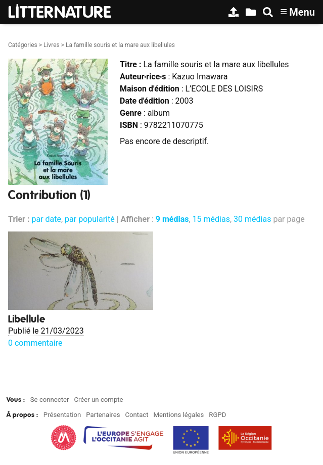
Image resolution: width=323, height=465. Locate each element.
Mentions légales (178, 414)
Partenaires (103, 414)
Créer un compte (98, 399)
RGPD (217, 414)
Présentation (62, 414)
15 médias (211, 219)
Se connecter (49, 399)
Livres (51, 45)
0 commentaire (35, 343)
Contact (136, 414)
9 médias (172, 219)
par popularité (90, 219)
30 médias (252, 219)
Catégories (22, 45)
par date (46, 219)
